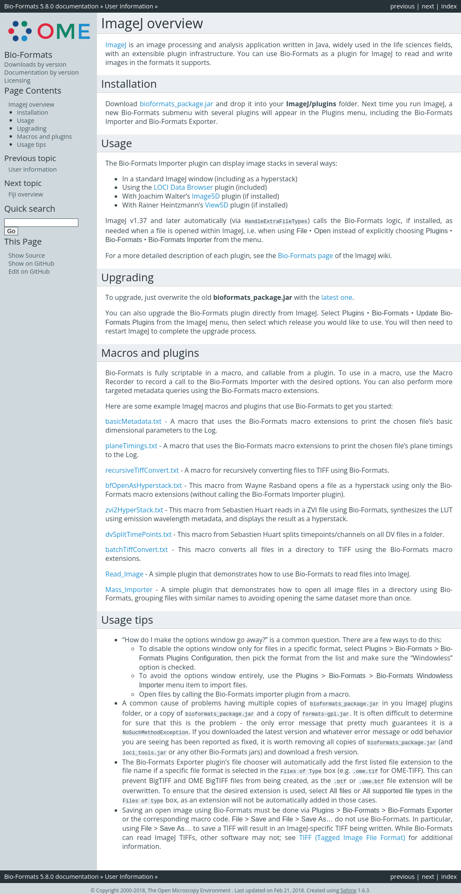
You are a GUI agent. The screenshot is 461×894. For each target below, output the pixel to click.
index (449, 6)
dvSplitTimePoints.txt (138, 534)
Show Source (26, 255)
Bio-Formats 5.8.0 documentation (51, 6)
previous (402, 6)
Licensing (17, 80)
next (428, 6)
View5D (216, 205)
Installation (32, 112)
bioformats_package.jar (176, 103)
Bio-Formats (28, 54)
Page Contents (33, 90)
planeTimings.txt (131, 445)
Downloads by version (35, 64)
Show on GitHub (31, 263)
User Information (129, 6)
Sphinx (348, 886)
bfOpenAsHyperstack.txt (143, 485)
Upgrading (31, 128)
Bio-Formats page (305, 255)
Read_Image (124, 573)
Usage (25, 120)
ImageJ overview (31, 104)
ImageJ (115, 44)
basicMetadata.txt (133, 420)
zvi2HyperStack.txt (134, 509)
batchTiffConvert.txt (136, 549)
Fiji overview (25, 194)
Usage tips (31, 144)
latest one (336, 297)
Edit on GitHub (29, 271)
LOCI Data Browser (183, 187)
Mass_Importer (129, 589)
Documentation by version (41, 72)
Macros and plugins (44, 136)
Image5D (206, 196)
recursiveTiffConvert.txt (142, 469)
